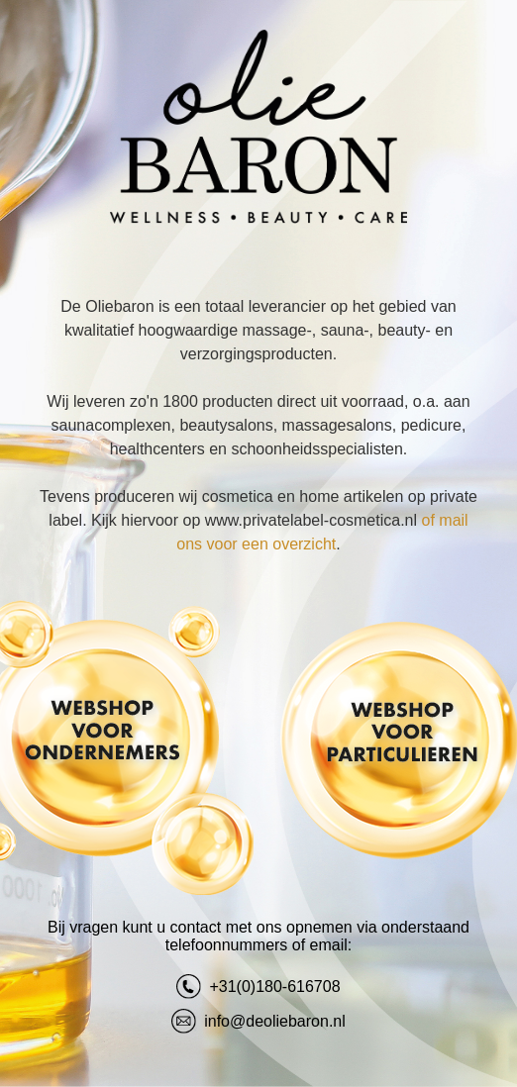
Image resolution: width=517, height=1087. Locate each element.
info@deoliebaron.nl (258, 1021)
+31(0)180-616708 (258, 986)
